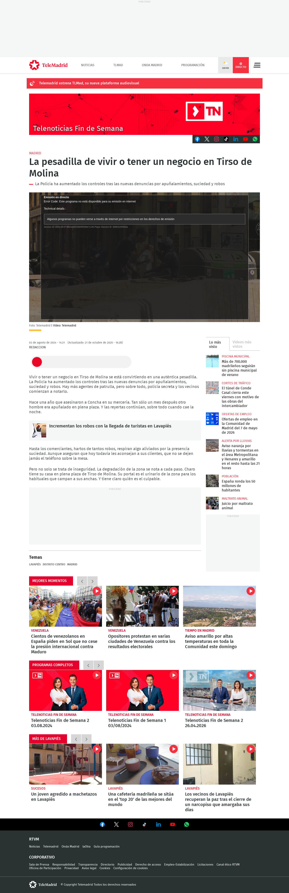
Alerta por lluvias (237, 440)
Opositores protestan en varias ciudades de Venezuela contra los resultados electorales (142, 606)
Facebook (197, 139)
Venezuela (40, 630)
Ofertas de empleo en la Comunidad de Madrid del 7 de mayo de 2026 (212, 418)
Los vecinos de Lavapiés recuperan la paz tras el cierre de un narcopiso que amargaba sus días (219, 764)
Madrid (35, 153)
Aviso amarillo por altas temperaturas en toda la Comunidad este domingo (219, 606)
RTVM (34, 839)
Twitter (207, 139)
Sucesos (38, 788)
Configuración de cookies (130, 868)
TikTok (226, 139)
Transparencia (88, 864)
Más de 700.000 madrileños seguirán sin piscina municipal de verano (212, 361)
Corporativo (42, 857)
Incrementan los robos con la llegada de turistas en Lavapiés (39, 430)
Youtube (245, 139)
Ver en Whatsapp (187, 824)
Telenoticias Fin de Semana (53, 714)
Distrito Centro (54, 564)
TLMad (118, 65)
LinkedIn (236, 139)
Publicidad (125, 864)
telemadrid (43, 884)
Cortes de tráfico (236, 383)
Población (230, 476)
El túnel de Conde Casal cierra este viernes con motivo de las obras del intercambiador (212, 387)
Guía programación (107, 846)
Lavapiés (35, 564)
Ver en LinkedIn (159, 824)
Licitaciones (205, 864)
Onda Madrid (152, 65)
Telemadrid (50, 846)
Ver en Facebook (102, 825)
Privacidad (71, 868)
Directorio (107, 864)
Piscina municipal (236, 356)
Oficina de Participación (45, 868)
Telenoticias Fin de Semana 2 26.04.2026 (219, 690)
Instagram (216, 139)
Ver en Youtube (173, 824)
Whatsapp (255, 139)
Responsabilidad (63, 864)
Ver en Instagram (130, 824)
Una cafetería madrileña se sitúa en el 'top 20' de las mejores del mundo (142, 764)
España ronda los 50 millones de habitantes (238, 486)
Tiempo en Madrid (199, 630)
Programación (193, 65)
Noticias (87, 65)
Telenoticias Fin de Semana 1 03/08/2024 (142, 690)
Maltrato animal (235, 498)
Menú (257, 65)
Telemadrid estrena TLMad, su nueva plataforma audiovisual (89, 83)
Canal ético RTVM (228, 864)
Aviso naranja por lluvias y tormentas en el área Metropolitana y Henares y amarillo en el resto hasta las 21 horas (212, 445)
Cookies (105, 868)
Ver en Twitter (116, 825)
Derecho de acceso (148, 864)
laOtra (86, 846)
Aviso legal (89, 868)
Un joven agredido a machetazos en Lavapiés (65, 764)
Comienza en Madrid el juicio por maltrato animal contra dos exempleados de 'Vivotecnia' (212, 503)
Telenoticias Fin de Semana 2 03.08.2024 (65, 690)
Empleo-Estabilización (179, 864)
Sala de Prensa (39, 864)
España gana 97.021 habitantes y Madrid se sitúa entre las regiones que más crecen (212, 481)
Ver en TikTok (144, 825)
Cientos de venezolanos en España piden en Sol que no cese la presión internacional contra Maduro (65, 606)
